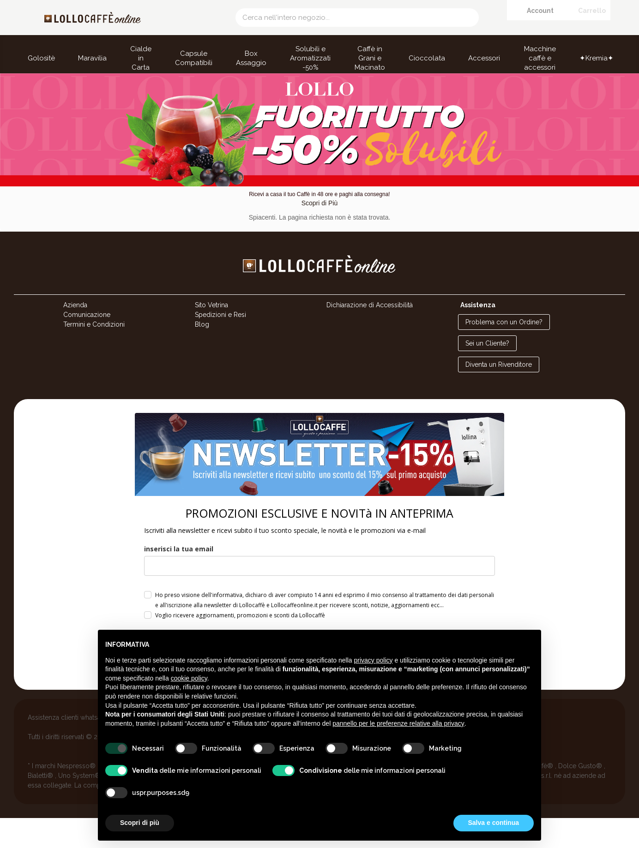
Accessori (484, 58)
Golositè (41, 58)
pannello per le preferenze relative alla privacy (398, 723)
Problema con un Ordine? (504, 352)
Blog (202, 354)
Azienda (75, 335)
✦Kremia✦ (596, 58)
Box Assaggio (251, 58)
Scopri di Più (319, 233)
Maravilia (92, 58)
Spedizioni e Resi (220, 345)
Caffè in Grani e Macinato (370, 58)
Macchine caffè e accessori (540, 58)
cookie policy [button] (189, 678)
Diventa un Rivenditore (498, 395)
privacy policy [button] (373, 660)
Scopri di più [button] (139, 822)
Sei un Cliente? (487, 373)
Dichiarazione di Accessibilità (369, 335)
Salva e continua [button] (493, 822)
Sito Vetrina (211, 335)
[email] (319, 596)
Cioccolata (427, 58)
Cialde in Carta (140, 58)
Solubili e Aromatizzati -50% (310, 58)
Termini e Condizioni (94, 354)
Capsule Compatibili (193, 58)
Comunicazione (86, 345)
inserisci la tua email (178, 578)
